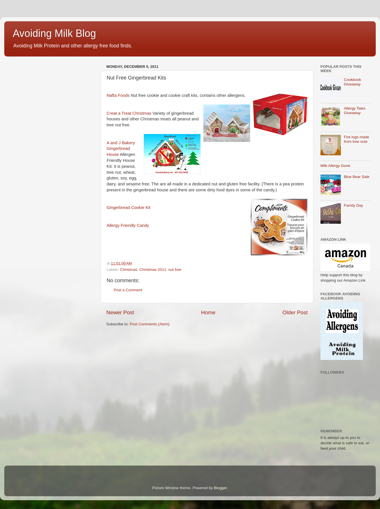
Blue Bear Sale (356, 177)
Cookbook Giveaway (352, 81)
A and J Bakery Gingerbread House (121, 149)
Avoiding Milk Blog (54, 33)
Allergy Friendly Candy (128, 225)
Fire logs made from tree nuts (356, 139)
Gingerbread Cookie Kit (128, 207)
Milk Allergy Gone (335, 166)
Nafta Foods (118, 95)
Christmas (128, 269)
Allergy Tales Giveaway (354, 110)
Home (208, 312)
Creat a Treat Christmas (129, 113)
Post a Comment (128, 290)
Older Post (295, 312)
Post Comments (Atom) (150, 324)
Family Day (353, 205)
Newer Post (120, 312)
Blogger (220, 488)
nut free (174, 269)
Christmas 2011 (153, 269)
